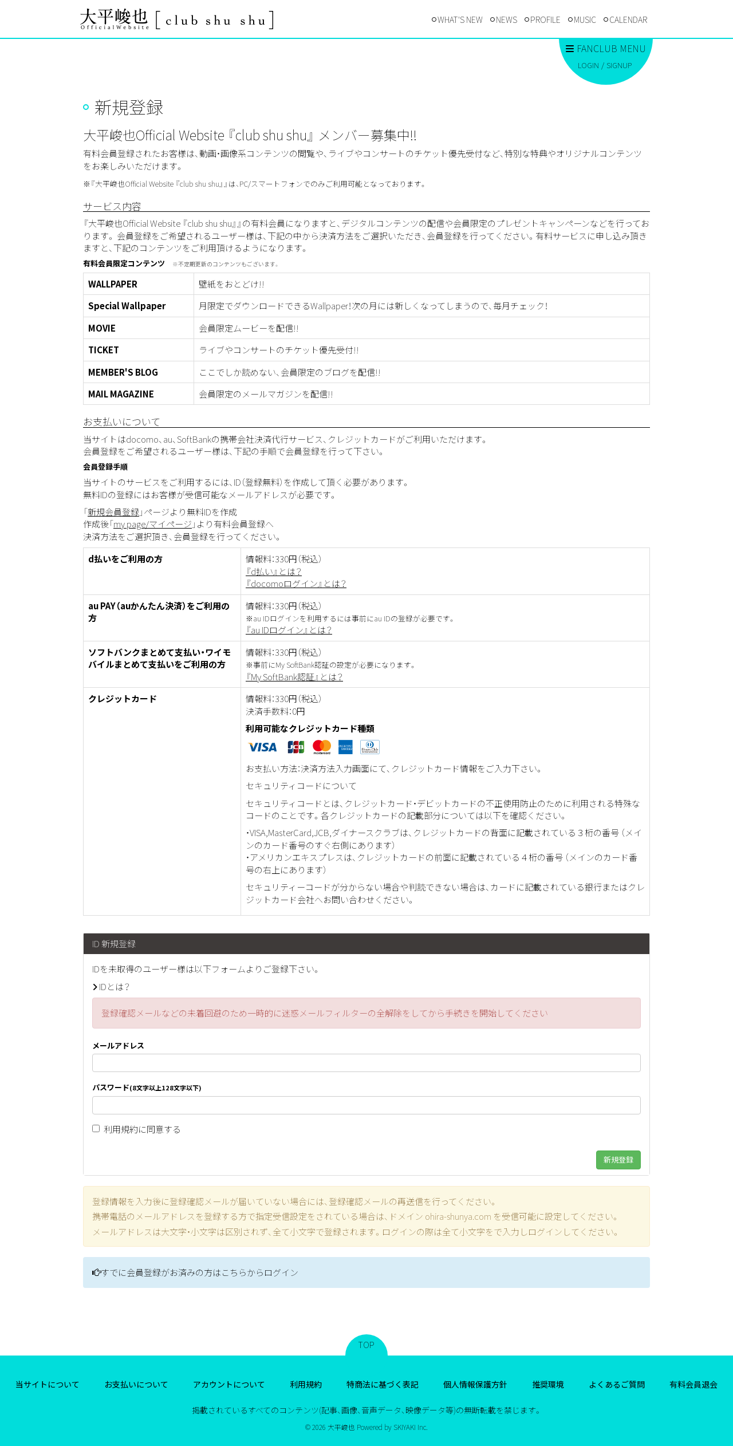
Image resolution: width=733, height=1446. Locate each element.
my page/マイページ (152, 524)
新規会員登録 (113, 512)
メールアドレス (118, 1046)
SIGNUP (619, 65)
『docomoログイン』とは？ (296, 583)
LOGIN (588, 65)
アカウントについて (229, 1384)
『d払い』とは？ (274, 571)
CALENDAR (628, 19)
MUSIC (585, 19)
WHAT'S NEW (460, 19)
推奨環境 (548, 1384)
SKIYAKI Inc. (410, 1427)
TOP (366, 1344)
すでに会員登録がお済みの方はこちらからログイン (199, 1272)
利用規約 (121, 1129)
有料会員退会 (693, 1384)
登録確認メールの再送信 (376, 1201)
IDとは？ (114, 986)
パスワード (147, 1087)
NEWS (506, 19)
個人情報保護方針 (475, 1384)
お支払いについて (136, 1384)
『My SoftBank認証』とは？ (294, 677)
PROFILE (545, 19)
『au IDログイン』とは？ (289, 630)
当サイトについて (47, 1384)
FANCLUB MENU (606, 48)
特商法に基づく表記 (382, 1384)
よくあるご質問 (617, 1384)
